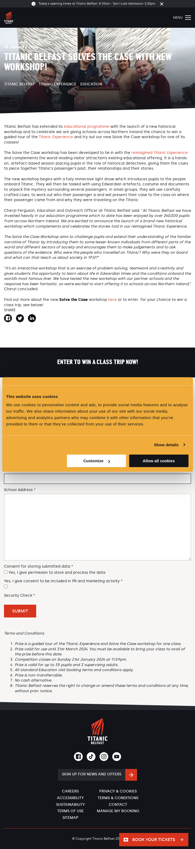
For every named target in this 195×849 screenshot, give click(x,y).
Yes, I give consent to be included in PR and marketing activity (63, 581)
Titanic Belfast (19, 84)
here (112, 299)
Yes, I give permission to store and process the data (57, 572)
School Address (20, 490)
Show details (166, 445)
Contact (118, 804)
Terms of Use (70, 811)
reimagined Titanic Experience (159, 152)
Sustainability (70, 804)
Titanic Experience (57, 84)
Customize (96, 461)
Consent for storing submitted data (38, 566)
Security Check (19, 595)
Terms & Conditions (118, 798)
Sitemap (70, 817)
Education (91, 84)
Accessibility (70, 798)
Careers (70, 791)
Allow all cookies (159, 461)
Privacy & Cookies (118, 791)
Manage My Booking (118, 811)
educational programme (86, 126)
